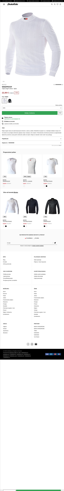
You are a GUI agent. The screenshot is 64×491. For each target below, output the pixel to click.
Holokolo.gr (7, 357)
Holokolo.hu (20, 354)
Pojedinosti (5, 138)
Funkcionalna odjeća (8, 299)
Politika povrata (7, 274)
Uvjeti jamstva (6, 276)
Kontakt (5, 262)
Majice (35, 308)
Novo (4, 291)
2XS (4, 108)
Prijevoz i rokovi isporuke (40, 262)
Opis (3, 128)
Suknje (35, 310)
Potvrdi (55, 243)
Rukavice (5, 301)
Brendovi (5, 332)
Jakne (4, 297)
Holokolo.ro (27, 354)
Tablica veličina (58, 105)
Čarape (5, 304)
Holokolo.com (13, 356)
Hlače (4, 295)
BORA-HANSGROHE (39, 326)
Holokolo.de (21, 356)
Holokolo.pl (13, 354)
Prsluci (4, 310)
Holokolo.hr (28, 356)
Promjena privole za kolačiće (10, 280)
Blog (4, 259)
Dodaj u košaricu (30, 113)
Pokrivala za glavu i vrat (8, 308)
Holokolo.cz (6, 354)
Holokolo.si (6, 356)
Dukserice (36, 306)
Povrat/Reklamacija (7, 278)
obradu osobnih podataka (38, 245)
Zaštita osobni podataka (40, 274)
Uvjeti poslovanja (38, 278)
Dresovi (5, 293)
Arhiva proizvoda (7, 264)
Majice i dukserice (7, 312)
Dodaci (4, 328)
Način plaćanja (37, 259)
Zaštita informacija (38, 276)
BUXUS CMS (13, 352)
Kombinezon (6, 314)
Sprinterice (5, 330)
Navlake (5, 306)
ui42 (19, 352)
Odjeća (5, 326)
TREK (35, 330)
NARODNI (36, 332)
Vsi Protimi (36, 337)
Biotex (4, 84)
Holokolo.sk (25, 352)
